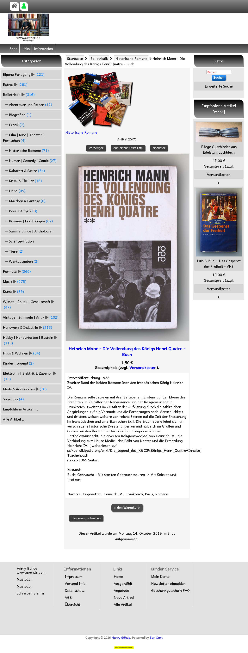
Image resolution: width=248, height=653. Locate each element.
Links (26, 48)
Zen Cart (156, 637)
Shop (13, 48)
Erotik (13, 124)
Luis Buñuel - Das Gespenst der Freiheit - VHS (219, 228)
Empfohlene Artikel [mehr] (219, 108)
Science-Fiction (18, 241)
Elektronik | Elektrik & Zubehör (29, 376)
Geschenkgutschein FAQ (170, 590)
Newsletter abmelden (168, 583)
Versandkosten (142, 367)
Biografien (17, 114)
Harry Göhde (121, 637)
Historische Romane (131, 58)
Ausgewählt (123, 583)
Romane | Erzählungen (28, 221)
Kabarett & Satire (24, 170)
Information (43, 48)
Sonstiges (13, 399)
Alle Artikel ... (14, 419)
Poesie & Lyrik (20, 211)
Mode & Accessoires (25, 389)
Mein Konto (160, 576)
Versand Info (75, 583)
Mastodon (24, 579)
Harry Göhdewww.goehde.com (31, 570)
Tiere (13, 251)
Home (118, 576)
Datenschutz (75, 590)
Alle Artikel (123, 604)
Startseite (75, 58)
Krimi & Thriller (22, 180)
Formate (17, 271)
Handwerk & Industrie (27, 327)
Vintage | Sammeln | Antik (31, 317)
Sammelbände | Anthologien (28, 231)
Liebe (14, 191)
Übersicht (72, 604)
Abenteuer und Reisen (27, 104)
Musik (14, 281)
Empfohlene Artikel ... (20, 409)
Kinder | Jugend (18, 363)
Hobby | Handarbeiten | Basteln (30, 340)
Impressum (74, 576)
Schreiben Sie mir (31, 593)
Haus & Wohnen (21, 353)
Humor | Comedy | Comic (30, 160)
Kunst (13, 291)
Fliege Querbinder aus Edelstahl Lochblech (219, 138)
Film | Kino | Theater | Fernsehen (23, 137)
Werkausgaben (21, 261)
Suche (219, 61)
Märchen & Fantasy (24, 201)
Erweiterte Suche (219, 86)
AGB (68, 597)
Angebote (121, 590)
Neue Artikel (124, 597)
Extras (15, 84)
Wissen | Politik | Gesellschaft (28, 304)
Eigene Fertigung (24, 74)
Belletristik (99, 58)
